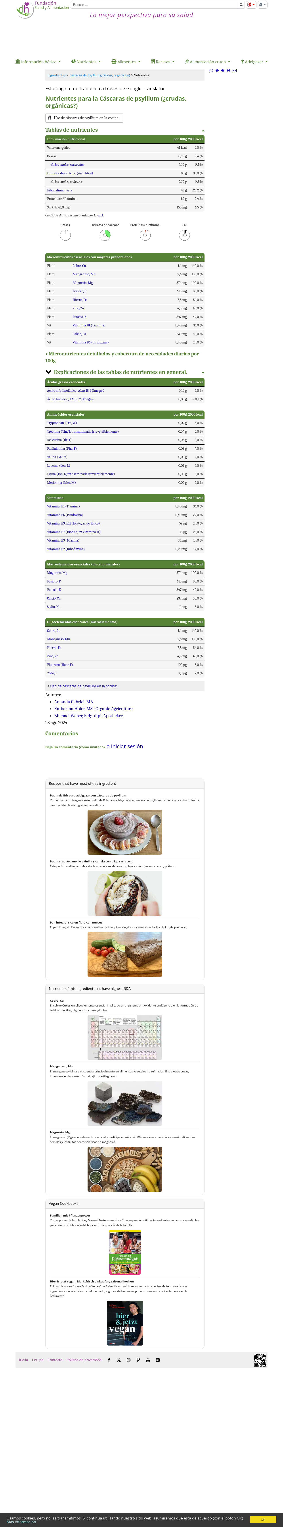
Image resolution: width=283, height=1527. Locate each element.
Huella (23, 1359)
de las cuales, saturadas (67, 165)
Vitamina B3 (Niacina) (63, 540)
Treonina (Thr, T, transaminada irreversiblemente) (83, 432)
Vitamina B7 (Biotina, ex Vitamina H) (74, 532)
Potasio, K (80, 317)
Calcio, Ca (79, 334)
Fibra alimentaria (59, 190)
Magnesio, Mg (83, 283)
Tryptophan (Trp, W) (62, 423)
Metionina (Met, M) (61, 483)
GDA (100, 215)
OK (263, 1519)
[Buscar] (154, 5)
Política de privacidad (84, 1359)
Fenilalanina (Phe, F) (62, 449)
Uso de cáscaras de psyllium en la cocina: (83, 686)
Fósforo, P (79, 291)
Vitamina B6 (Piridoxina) (91, 342)
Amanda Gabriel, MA (73, 701)
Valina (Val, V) (57, 457)
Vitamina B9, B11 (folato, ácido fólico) (73, 523)
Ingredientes (57, 75)
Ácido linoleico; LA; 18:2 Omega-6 (70, 399)
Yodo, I (52, 673)
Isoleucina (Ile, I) (59, 440)
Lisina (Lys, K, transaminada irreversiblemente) (81, 474)
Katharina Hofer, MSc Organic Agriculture (93, 708)
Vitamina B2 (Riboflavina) (66, 549)
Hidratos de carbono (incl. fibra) (70, 173)
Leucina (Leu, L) (58, 466)
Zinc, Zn (78, 308)
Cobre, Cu (79, 266)
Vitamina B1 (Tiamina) (89, 325)
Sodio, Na (53, 607)
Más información (21, 1521)
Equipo (37, 1359)
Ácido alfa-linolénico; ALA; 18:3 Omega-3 (76, 391)
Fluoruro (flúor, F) (60, 665)
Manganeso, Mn (84, 274)
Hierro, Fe (80, 300)
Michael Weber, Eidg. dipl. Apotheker (88, 715)
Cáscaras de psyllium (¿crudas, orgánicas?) (99, 75)
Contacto (55, 1359)
